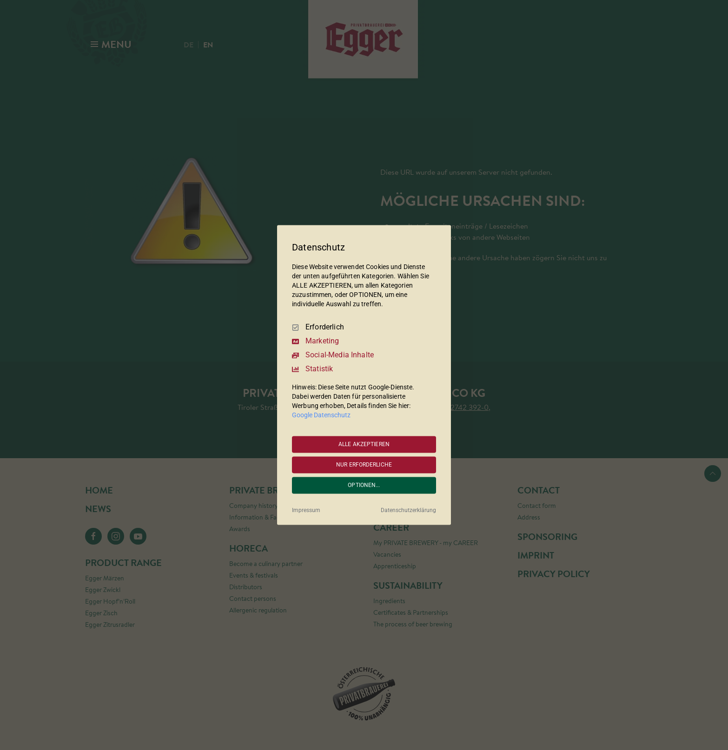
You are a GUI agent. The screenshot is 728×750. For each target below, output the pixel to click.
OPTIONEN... (364, 485)
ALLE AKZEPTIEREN (364, 444)
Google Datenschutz (321, 415)
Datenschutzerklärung (408, 510)
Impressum (306, 510)
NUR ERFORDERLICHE (364, 464)
